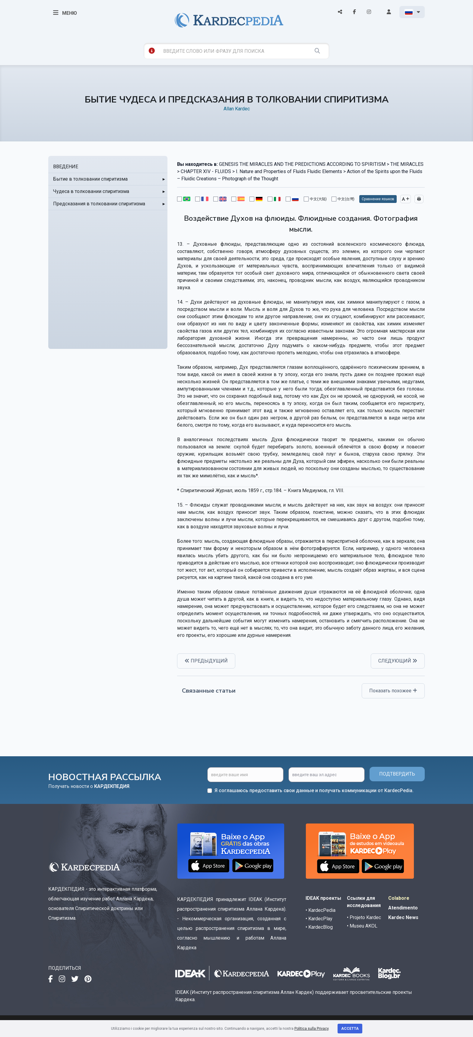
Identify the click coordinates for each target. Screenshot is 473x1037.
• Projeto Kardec (364, 917)
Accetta (350, 1028)
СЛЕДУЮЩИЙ (397, 661)
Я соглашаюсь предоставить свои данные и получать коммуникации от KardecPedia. (314, 790)
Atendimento (403, 908)
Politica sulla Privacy (311, 1028)
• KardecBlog (319, 927)
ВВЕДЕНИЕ (65, 166)
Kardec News (403, 917)
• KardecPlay (319, 919)
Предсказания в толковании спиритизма (99, 204)
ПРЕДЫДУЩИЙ (206, 661)
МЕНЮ (65, 12)
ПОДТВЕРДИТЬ (397, 774)
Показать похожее (393, 691)
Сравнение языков (378, 199)
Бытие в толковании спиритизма (90, 179)
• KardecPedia (320, 910)
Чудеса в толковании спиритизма (91, 191)
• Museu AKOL (362, 926)
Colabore (398, 898)
